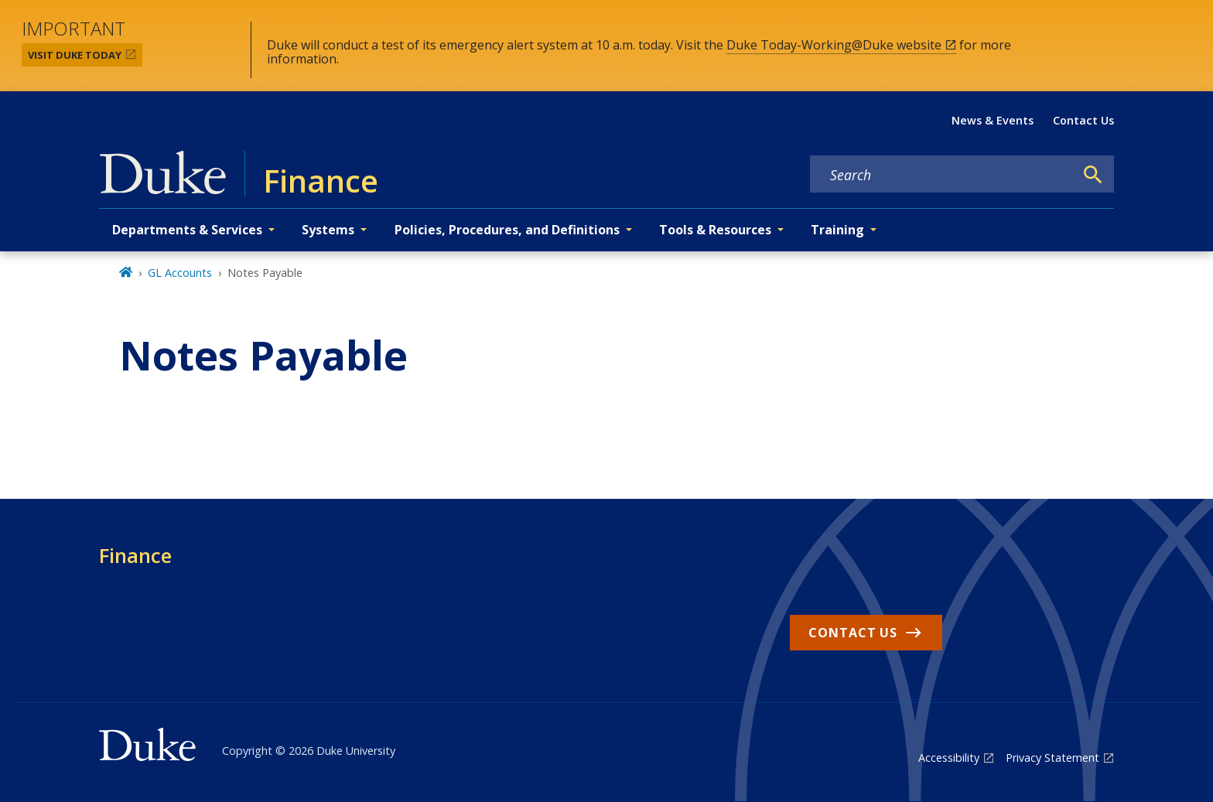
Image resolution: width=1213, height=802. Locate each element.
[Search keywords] (942, 175)
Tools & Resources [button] (715, 229)
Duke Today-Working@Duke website (833, 44)
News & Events (993, 120)
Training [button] (837, 229)
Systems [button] (328, 229)
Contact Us (1083, 120)
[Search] (1093, 175)
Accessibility (948, 757)
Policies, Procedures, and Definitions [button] (507, 229)
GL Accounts (180, 272)
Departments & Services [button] (187, 229)
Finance (135, 555)
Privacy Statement (1052, 757)
